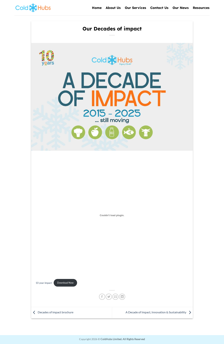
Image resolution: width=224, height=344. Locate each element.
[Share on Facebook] (102, 297)
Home (97, 8)
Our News (181, 8)
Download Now (65, 282)
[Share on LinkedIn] (122, 297)
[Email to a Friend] (115, 297)
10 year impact (44, 282)
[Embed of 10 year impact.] (112, 215)
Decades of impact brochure (52, 312)
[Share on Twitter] (109, 297)
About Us (113, 8)
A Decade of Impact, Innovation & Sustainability (159, 312)
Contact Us (159, 8)
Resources (201, 8)
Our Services (135, 8)
